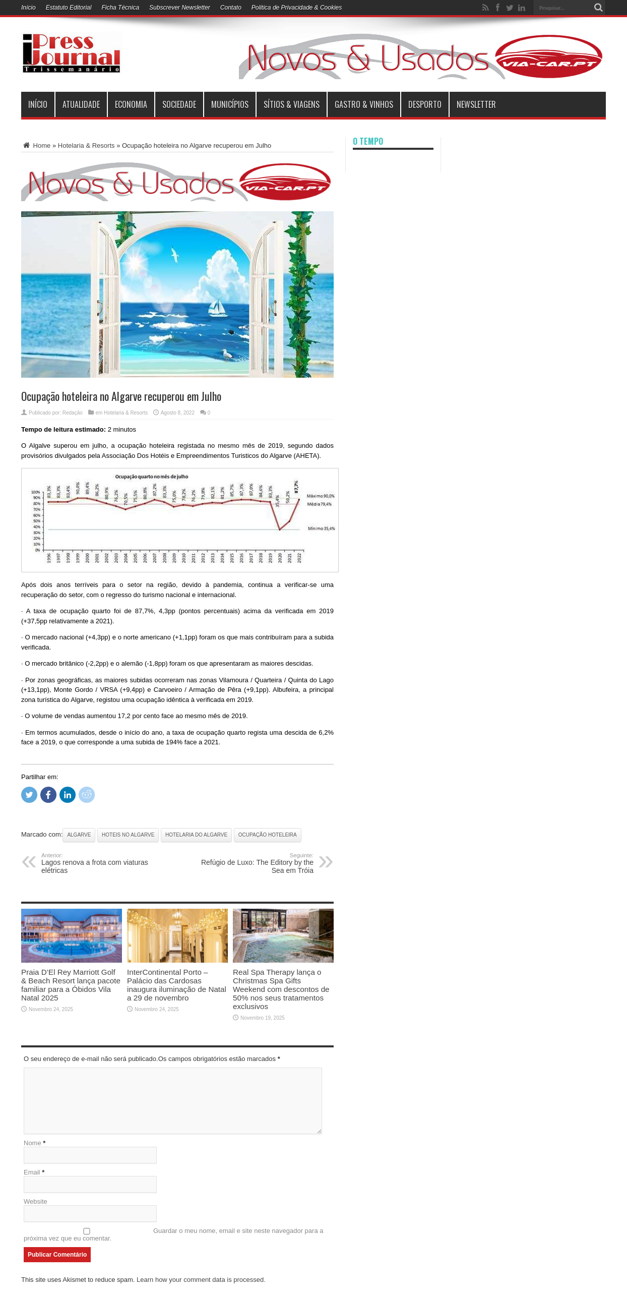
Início (28, 7)
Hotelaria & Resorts (86, 145)
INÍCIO (37, 104)
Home (35, 145)
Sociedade (179, 104)
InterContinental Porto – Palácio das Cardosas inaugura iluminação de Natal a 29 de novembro (176, 985)
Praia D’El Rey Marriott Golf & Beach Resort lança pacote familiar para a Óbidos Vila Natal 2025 (70, 985)
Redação (72, 413)
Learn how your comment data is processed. (201, 1279)
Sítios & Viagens (292, 104)
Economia (131, 104)
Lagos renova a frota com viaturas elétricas (103, 863)
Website (35, 1201)
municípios (229, 104)
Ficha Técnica (120, 7)
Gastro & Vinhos (364, 104)
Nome (32, 1143)
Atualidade (81, 104)
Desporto (425, 104)
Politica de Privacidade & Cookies (297, 7)
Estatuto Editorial (69, 7)
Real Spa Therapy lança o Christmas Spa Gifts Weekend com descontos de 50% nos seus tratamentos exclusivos (281, 989)
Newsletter (476, 104)
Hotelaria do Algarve (196, 835)
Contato (230, 7)
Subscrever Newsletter (179, 7)
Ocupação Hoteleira (267, 835)
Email (32, 1172)
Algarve (79, 835)
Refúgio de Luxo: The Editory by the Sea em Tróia (252, 863)
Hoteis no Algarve (128, 835)
